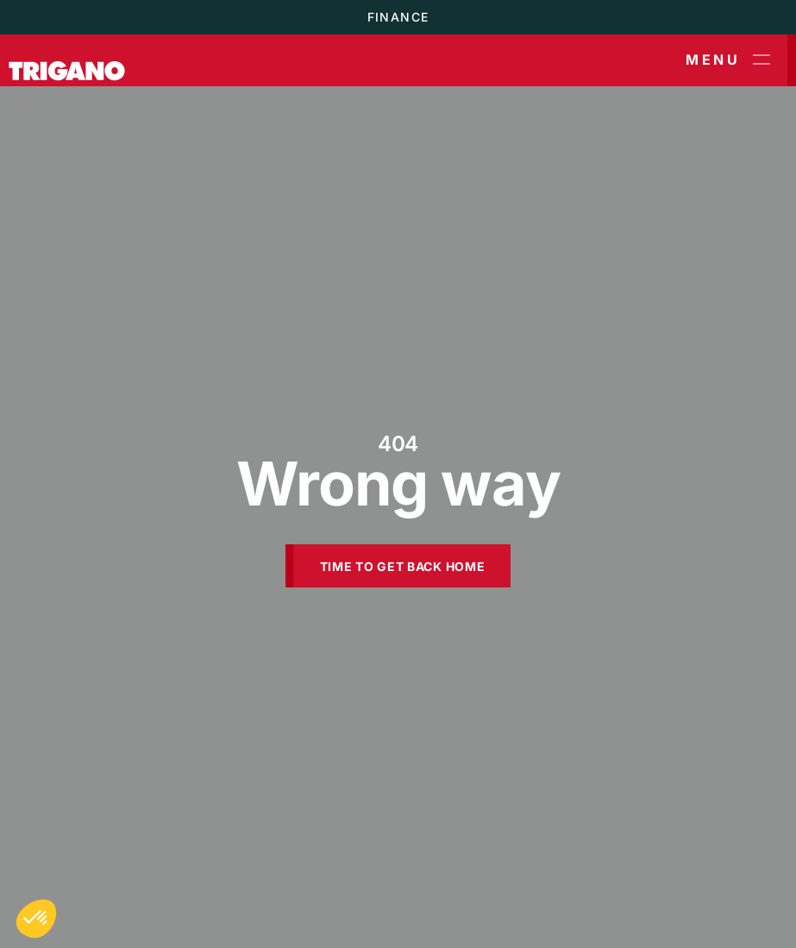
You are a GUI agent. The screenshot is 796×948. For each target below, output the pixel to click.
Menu (728, 60)
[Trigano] (67, 60)
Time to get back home (403, 566)
